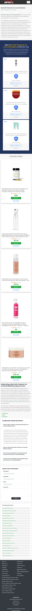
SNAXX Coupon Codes (7, 587)
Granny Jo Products (6, 553)
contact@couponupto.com (16, 599)
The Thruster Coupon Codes (8, 589)
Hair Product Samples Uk (7, 525)
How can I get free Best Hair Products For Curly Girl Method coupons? (15, 448)
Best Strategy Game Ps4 (7, 555)
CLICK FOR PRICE (16, 83)
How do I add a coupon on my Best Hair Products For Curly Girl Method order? (15, 425)
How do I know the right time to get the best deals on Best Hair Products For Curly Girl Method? (15, 453)
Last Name (5, 476)
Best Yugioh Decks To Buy (7, 508)
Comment (4, 416)
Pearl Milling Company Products (9, 520)
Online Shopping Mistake (23, 571)
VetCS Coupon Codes (7, 590)
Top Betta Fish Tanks (6, 545)
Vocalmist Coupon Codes (8, 592)
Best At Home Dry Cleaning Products (10, 530)
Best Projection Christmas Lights (9, 510)
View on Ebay (16, 201)
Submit (16, 498)
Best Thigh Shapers (6, 515)
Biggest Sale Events (21, 569)
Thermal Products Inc (6, 538)
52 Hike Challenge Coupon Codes (10, 577)
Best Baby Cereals (6, 540)
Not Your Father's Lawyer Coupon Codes (11, 583)
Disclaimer (15, 605)
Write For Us (16, 601)
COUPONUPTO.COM (17, 608)
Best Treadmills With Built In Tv (8, 543)
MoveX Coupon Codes (7, 581)
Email (4, 482)
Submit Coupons (21, 565)
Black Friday (18, 400)
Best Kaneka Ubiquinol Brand (8, 550)
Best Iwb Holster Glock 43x (7, 533)
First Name (6, 471)
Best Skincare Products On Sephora (9, 528)
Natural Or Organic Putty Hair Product (10, 548)
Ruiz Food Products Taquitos (8, 513)
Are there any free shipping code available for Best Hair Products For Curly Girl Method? (15, 459)
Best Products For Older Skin (8, 535)
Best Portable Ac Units (7, 523)
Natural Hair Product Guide (8, 518)
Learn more (5, 413)
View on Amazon (16, 200)
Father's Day (12, 400)
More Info (16, 198)
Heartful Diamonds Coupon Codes (10, 579)
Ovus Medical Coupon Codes (9, 585)
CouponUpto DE (5, 575)
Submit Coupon (16, 603)
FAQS (3, 415)
